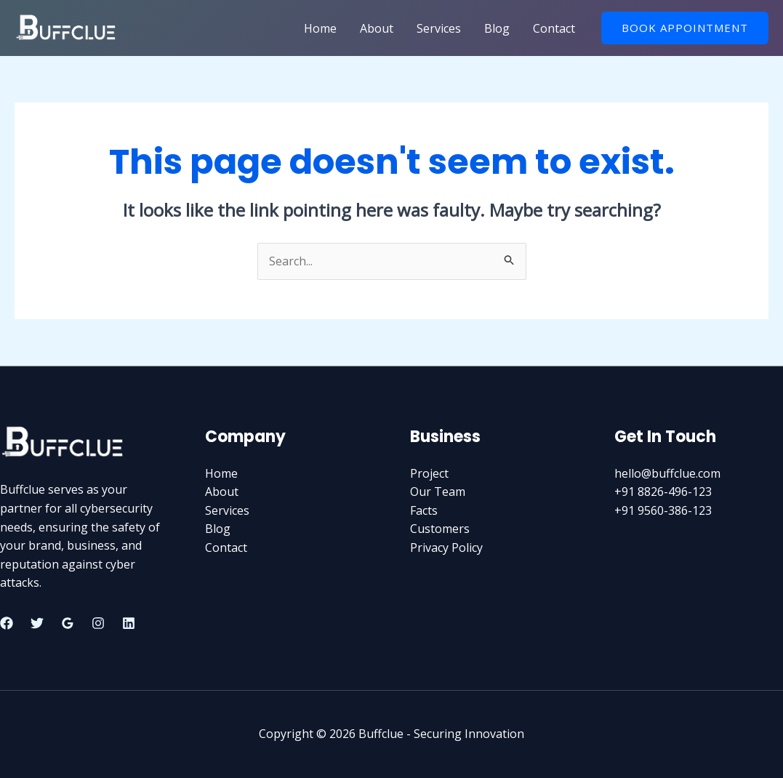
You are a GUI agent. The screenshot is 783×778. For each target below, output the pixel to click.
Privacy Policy (446, 548)
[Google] (67, 623)
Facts (424, 510)
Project (429, 473)
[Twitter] (37, 623)
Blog (497, 28)
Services (439, 28)
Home (320, 28)
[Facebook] (6, 623)
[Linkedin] (128, 623)
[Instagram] (98, 623)
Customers (440, 529)
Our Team (437, 492)
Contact (554, 28)
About (376, 28)
